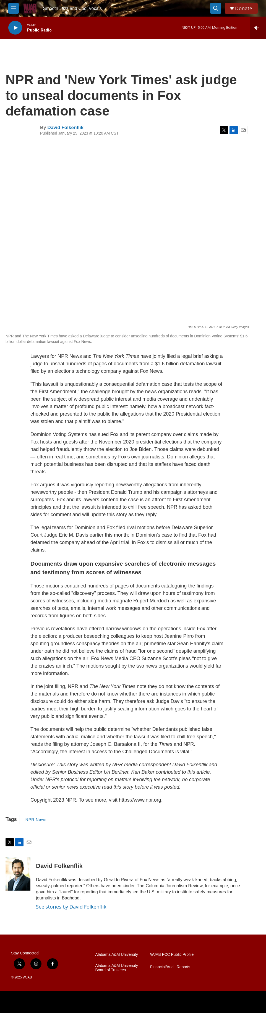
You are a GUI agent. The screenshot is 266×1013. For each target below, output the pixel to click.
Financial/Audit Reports (170, 967)
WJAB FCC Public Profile (172, 954)
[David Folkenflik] (18, 874)
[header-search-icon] (215, 8)
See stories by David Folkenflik (71, 906)
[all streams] (258, 28)
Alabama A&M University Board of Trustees (116, 968)
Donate (243, 8)
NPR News (35, 819)
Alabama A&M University (116, 954)
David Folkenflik (65, 127)
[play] (15, 28)
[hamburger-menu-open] (13, 8)
